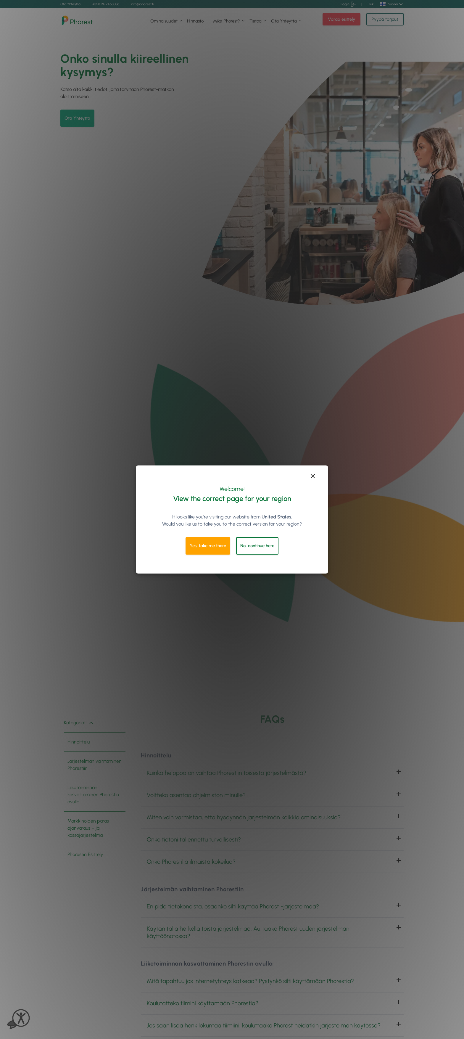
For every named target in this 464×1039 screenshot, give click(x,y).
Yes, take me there (208, 545)
